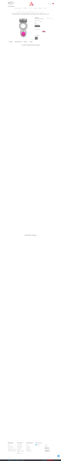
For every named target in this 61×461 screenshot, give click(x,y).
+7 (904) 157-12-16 (47, 450)
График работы (47, 448)
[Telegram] (36, 444)
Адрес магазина (47, 447)
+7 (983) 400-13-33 (47, 451)
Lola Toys (39, 20)
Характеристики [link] (18, 41)
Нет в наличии (37, 26)
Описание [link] (11, 41)
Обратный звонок (10, 3)
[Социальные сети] (58, 456)
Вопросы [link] (25, 41)
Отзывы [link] (31, 41)
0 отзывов (41, 21)
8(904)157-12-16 (11, 2)
